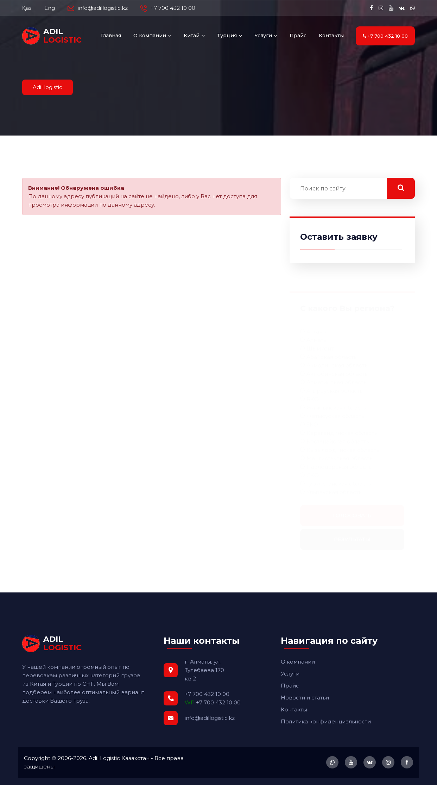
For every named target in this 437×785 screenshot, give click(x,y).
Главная (111, 35)
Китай (192, 35)
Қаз (27, 8)
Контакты (331, 35)
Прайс (298, 35)
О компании (149, 35)
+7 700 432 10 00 (167, 8)
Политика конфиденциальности (326, 721)
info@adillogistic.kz (98, 8)
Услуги (263, 35)
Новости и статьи (305, 697)
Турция (227, 35)
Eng (49, 8)
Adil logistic (47, 87)
